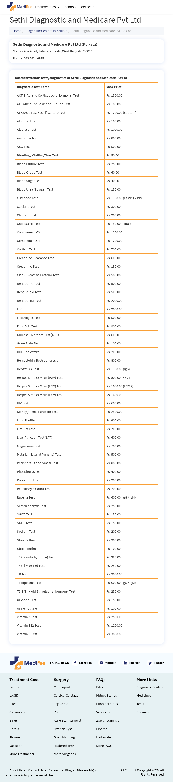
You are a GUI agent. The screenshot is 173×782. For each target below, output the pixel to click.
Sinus (13, 720)
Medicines (144, 695)
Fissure (14, 737)
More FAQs (104, 745)
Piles (12, 704)
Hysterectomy (64, 745)
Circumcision (18, 712)
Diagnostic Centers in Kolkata (46, 31)
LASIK (13, 695)
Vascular (15, 745)
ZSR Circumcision (109, 720)
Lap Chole (61, 704)
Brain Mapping (64, 737)
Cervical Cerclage (66, 695)
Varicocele (103, 712)
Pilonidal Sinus (107, 704)
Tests (140, 704)
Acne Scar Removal (67, 720)
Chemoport (62, 687)
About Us (16, 770)
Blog (68, 770)
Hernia (14, 729)
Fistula (14, 687)
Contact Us (35, 770)
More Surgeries (65, 754)
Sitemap (143, 712)
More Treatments (21, 754)
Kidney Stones (106, 695)
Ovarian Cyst (63, 729)
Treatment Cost (47, 7)
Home (17, 31)
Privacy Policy (19, 775)
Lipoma (101, 729)
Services (86, 7)
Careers (54, 770)
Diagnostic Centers (150, 687)
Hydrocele (103, 737)
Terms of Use (43, 775)
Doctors (69, 7)
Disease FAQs (86, 770)
